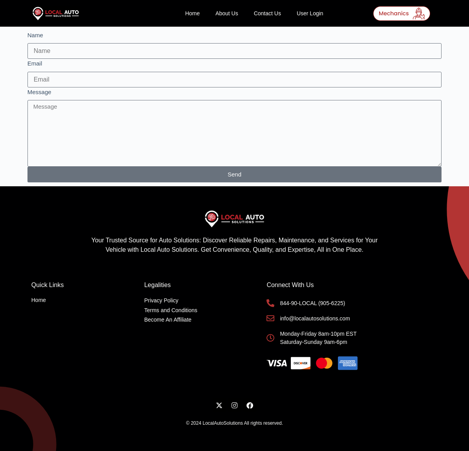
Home (192, 13)
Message (39, 92)
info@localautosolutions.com (315, 318)
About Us (226, 13)
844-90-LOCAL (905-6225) (312, 303)
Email (34, 63)
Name (35, 35)
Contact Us (267, 13)
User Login (310, 13)
